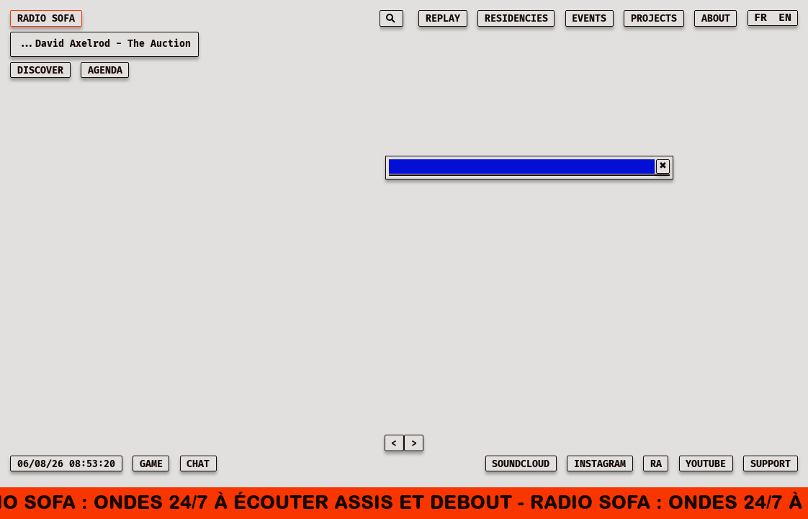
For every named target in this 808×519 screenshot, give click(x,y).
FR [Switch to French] (760, 18)
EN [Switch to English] (784, 18)
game (151, 464)
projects (654, 19)
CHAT (198, 464)
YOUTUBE (706, 464)
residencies (516, 19)
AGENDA (105, 70)
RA (656, 464)
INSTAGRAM (600, 464)
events (589, 19)
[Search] (391, 18)
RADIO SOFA (46, 19)
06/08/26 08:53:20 (66, 464)
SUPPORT (770, 464)
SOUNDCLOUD (520, 464)
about (715, 19)
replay (443, 19)
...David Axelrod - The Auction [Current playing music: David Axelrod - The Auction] (104, 44)
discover (40, 70)
